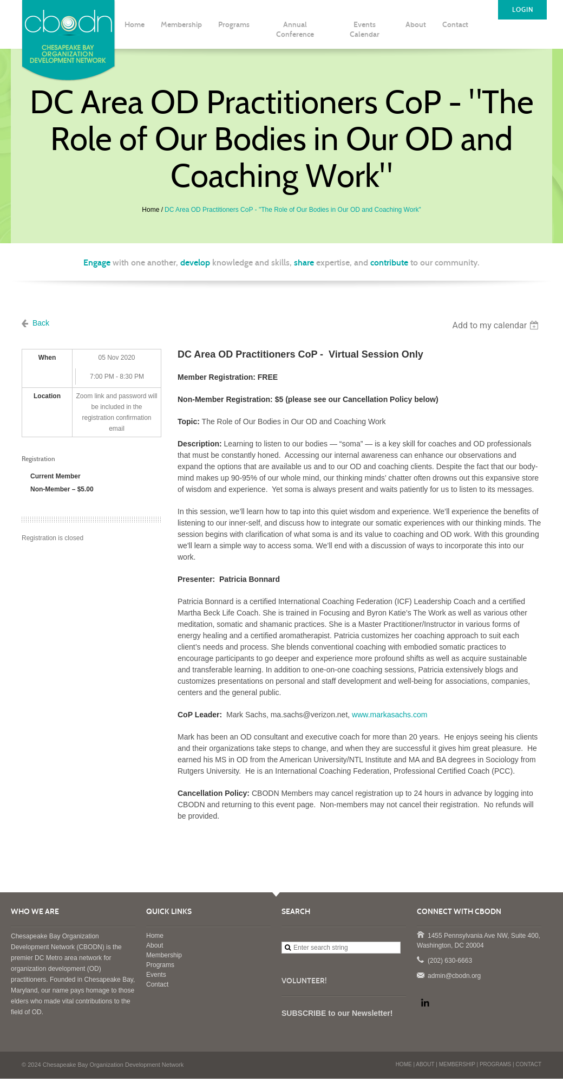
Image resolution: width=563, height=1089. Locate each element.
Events (156, 974)
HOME (404, 1064)
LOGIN (522, 10)
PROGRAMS (495, 1064)
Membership (164, 955)
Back (40, 323)
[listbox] (496, 325)
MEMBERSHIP (457, 1064)
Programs (160, 965)
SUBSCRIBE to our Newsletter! (337, 1013)
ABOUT (425, 1064)
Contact (157, 984)
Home (150, 209)
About (154, 945)
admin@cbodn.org (420, 974)
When (47, 357)
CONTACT (528, 1064)
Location (47, 396)
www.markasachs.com (389, 714)
